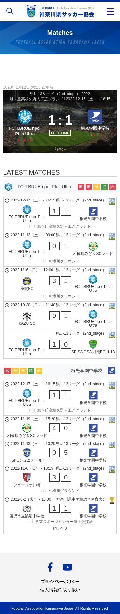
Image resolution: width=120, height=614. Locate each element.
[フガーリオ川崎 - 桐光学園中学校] (60, 480)
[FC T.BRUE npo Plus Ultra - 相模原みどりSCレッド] (60, 249)
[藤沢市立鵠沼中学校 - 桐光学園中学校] (60, 515)
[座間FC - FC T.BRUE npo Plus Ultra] (60, 284)
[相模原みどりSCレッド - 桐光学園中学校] (60, 428)
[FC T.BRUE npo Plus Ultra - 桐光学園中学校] (60, 214)
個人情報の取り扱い (60, 589)
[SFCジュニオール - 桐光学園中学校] (60, 452)
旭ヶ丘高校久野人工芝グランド (36, 99)
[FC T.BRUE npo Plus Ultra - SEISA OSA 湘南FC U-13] (60, 344)
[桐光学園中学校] (95, 124)
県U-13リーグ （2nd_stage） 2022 (60, 94)
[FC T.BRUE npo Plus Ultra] (25, 124)
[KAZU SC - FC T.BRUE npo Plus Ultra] (60, 316)
